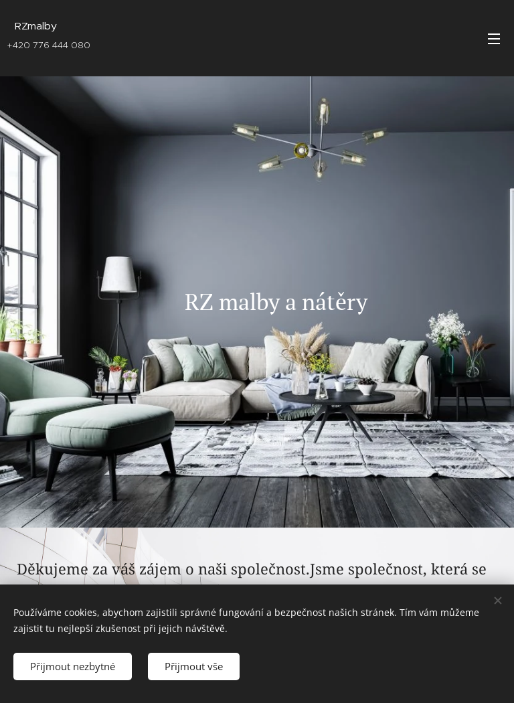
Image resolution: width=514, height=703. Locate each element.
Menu (494, 39)
